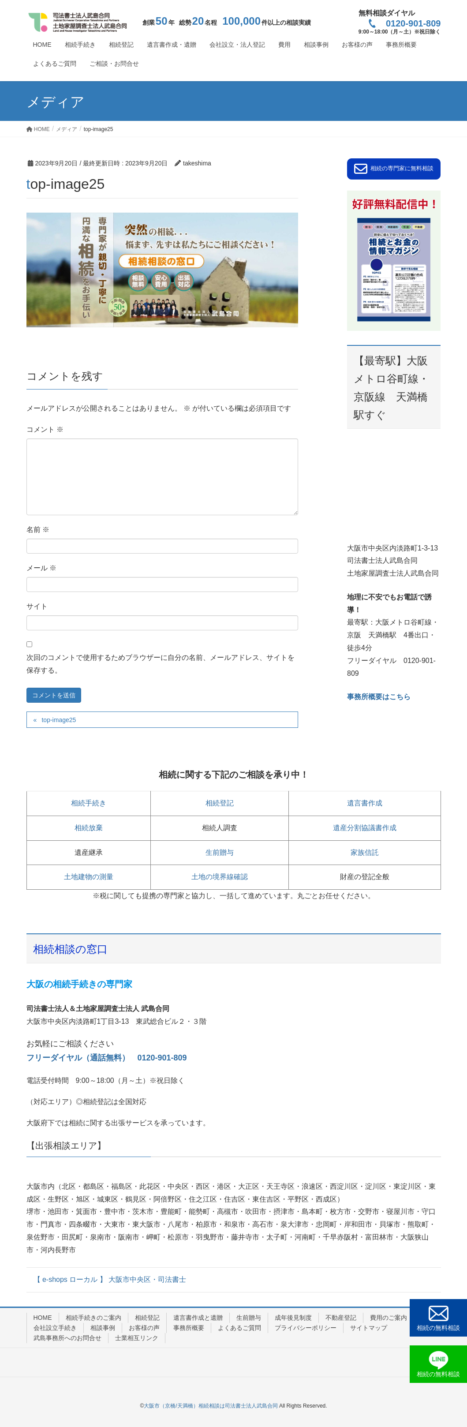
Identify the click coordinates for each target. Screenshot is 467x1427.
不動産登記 (340, 1317)
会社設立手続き (55, 1327)
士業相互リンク (136, 1337)
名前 (37, 529)
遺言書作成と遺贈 (198, 1317)
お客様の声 (144, 1327)
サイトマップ (368, 1327)
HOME (43, 1317)
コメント (45, 429)
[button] (394, 169)
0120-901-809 (404, 23)
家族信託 (365, 852)
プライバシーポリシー (305, 1327)
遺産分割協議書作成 (364, 827)
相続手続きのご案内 (93, 1317)
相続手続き (88, 803)
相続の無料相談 (438, 1327)
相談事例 (102, 1327)
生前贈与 (219, 852)
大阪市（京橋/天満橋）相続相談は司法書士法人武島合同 (210, 1406)
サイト (37, 606)
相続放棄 (89, 827)
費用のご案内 (388, 1317)
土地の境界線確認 (219, 876)
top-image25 (58, 719)
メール (41, 568)
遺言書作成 (364, 803)
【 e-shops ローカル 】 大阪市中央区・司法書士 (110, 1279)
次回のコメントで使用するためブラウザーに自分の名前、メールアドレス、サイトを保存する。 (160, 664)
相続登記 (219, 803)
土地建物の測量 (88, 876)
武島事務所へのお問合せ (67, 1337)
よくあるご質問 (239, 1327)
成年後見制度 (293, 1317)
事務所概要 (188, 1327)
